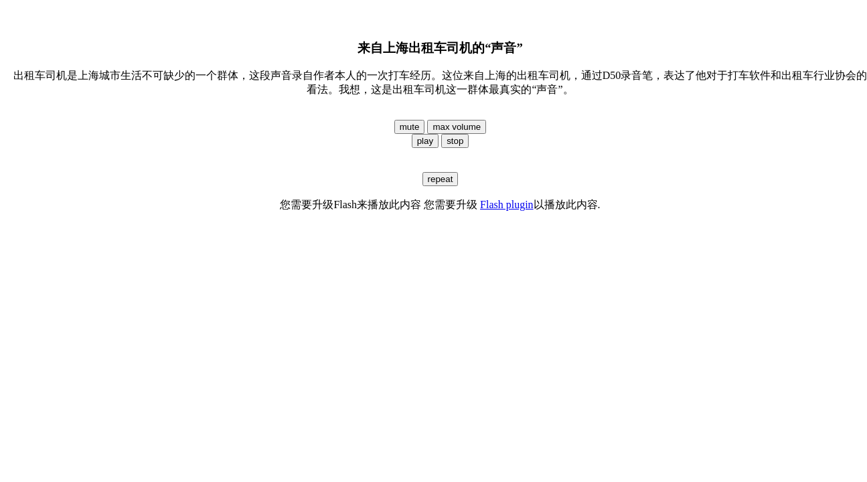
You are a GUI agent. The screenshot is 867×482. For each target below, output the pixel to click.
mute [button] (410, 127)
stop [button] (455, 141)
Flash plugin (507, 204)
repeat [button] (440, 179)
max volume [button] (456, 127)
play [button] (425, 141)
